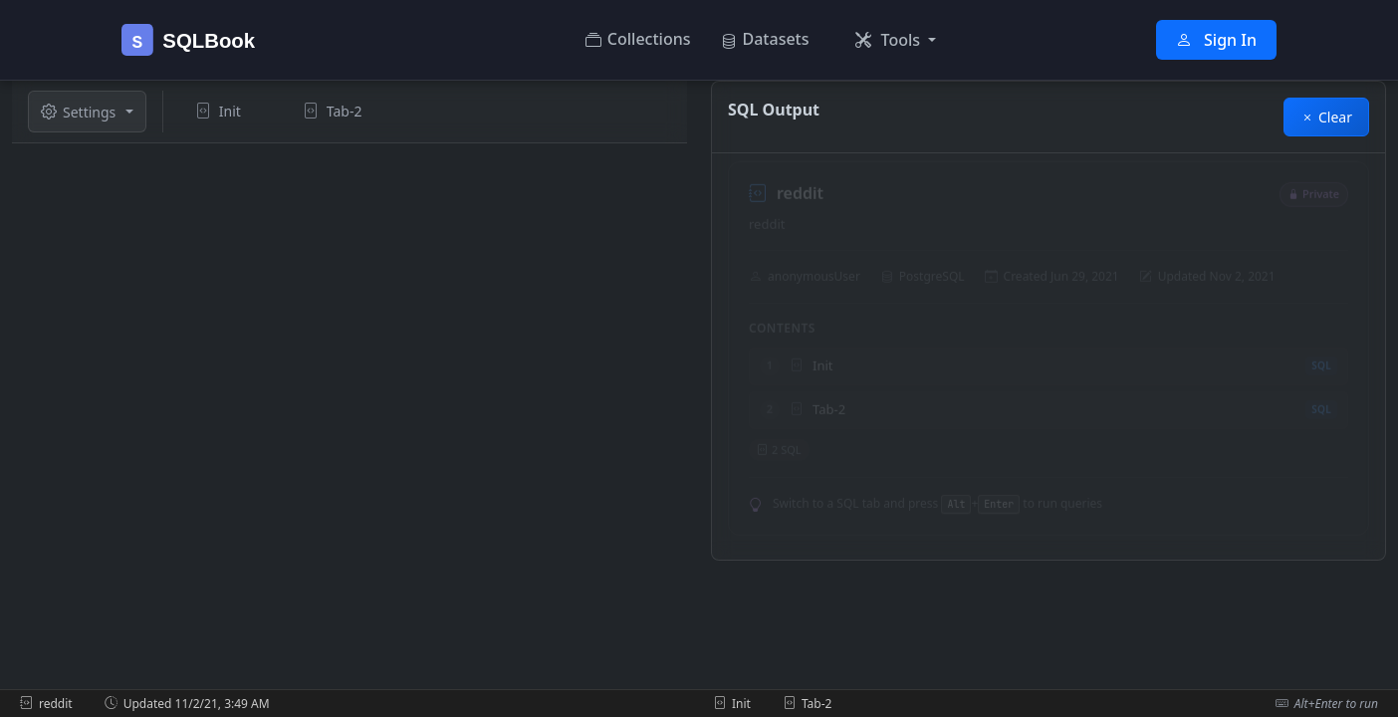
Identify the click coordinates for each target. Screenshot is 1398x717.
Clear (1326, 117)
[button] (896, 40)
